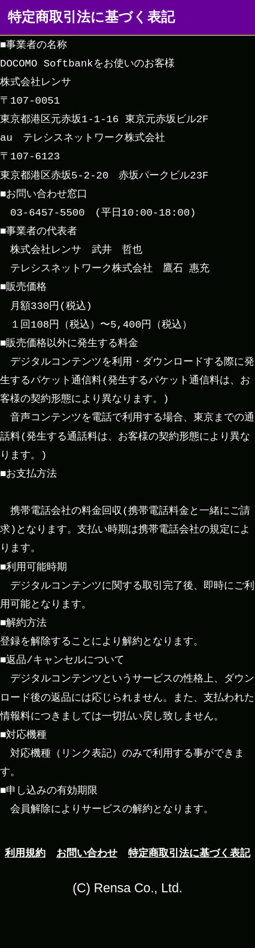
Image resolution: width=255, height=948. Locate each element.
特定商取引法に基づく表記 (189, 853)
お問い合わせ (86, 853)
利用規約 (25, 853)
